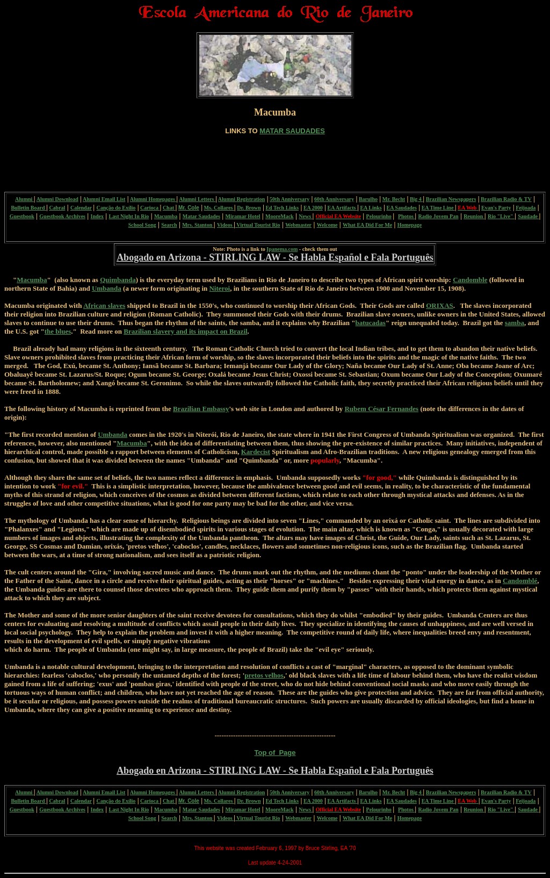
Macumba (32, 280)
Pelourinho (379, 216)
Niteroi (219, 288)
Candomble (470, 280)
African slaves (104, 305)
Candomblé (520, 581)
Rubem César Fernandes (381, 409)
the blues (58, 331)
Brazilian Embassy (201, 409)
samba (514, 323)
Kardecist (255, 452)
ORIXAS (439, 305)
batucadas (371, 323)
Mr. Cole (188, 208)
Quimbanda (117, 280)
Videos (225, 225)
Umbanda (106, 288)
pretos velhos (263, 675)
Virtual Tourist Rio (257, 225)
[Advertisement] (275, 159)
